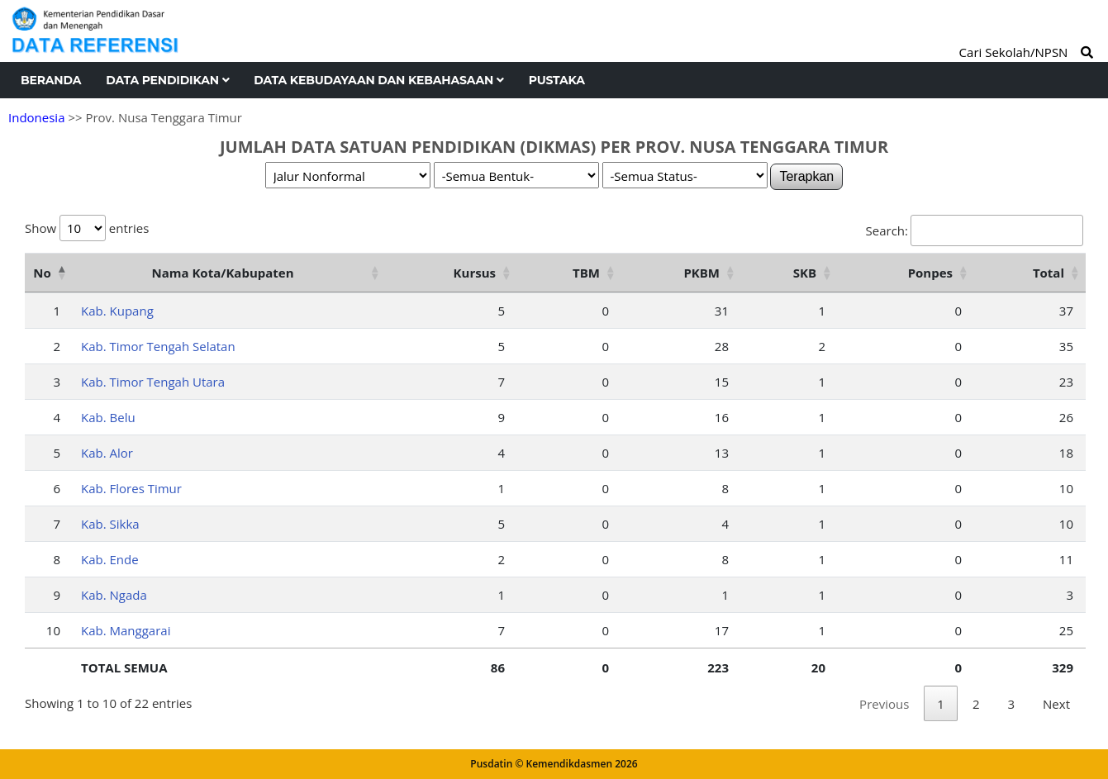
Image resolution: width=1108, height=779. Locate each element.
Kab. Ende (110, 559)
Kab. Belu (108, 417)
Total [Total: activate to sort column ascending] (1048, 272)
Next (1056, 704)
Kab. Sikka (110, 523)
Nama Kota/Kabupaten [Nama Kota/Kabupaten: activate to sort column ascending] (222, 272)
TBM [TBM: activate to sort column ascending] (586, 272)
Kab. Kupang (117, 310)
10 (53, 630)
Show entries (87, 228)
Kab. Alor (107, 452)
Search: (974, 230)
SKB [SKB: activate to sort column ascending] (804, 272)
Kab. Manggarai (125, 630)
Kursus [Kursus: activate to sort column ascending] (475, 272)
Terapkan (806, 176)
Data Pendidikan (167, 80)
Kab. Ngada (114, 595)
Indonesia (36, 117)
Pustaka (557, 80)
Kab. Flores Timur (131, 488)
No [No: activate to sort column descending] (41, 272)
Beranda (51, 80)
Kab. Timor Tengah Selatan (158, 346)
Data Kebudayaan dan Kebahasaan (378, 80)
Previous (884, 704)
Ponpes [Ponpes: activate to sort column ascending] (930, 272)
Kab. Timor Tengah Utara (153, 381)
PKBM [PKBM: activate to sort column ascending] (701, 272)
